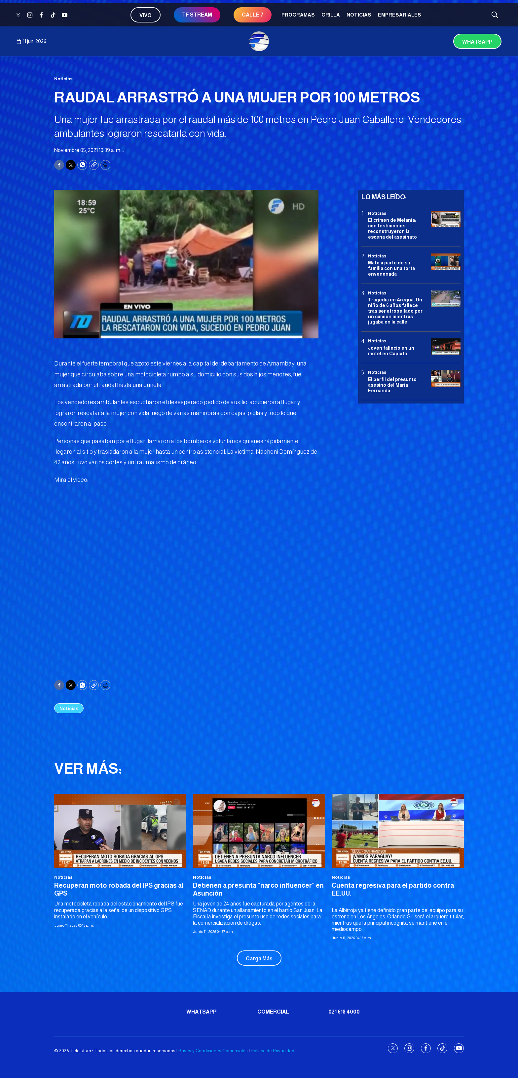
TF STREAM (197, 15)
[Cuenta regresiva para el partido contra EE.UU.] (398, 831)
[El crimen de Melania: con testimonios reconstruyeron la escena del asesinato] (446, 219)
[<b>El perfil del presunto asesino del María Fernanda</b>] (446, 378)
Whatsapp (477, 42)
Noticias (359, 15)
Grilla (330, 15)
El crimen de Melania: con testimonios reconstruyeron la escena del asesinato (392, 228)
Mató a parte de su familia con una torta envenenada (391, 268)
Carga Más (259, 958)
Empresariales (399, 15)
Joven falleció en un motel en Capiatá (391, 350)
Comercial (273, 1012)
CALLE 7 (252, 15)
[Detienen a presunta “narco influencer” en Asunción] (259, 831)
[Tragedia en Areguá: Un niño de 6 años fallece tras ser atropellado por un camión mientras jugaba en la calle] (446, 298)
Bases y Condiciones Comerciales (213, 1050)
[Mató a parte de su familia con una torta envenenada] (446, 261)
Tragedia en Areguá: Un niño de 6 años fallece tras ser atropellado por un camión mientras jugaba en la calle (395, 311)
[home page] (259, 41)
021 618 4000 (344, 1012)
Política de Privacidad (272, 1050)
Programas (298, 15)
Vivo (145, 15)
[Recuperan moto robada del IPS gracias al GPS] (120, 831)
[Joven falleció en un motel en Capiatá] (446, 346)
